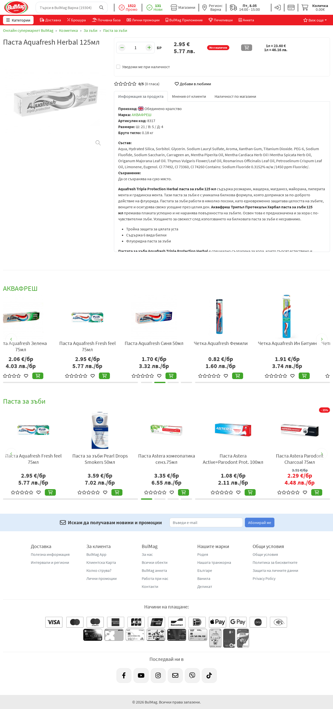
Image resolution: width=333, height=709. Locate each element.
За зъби (90, 30)
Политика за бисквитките (275, 562)
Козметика (68, 30)
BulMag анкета (154, 570)
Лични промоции (101, 578)
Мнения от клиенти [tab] (189, 96)
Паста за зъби (115, 30)
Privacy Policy (264, 578)
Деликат (204, 586)
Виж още (313, 20)
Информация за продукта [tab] (140, 96)
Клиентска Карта (101, 562)
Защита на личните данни (275, 570)
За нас (147, 554)
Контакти (150, 586)
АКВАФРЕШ (141, 114)
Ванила (203, 578)
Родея (202, 554)
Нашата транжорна (214, 562)
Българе (204, 570)
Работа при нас (155, 578)
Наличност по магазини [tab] (235, 96)
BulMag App (96, 554)
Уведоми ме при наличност (146, 66)
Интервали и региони (50, 562)
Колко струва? (98, 570)
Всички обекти (155, 562)
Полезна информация (50, 554)
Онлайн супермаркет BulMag (28, 30)
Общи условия (265, 554)
